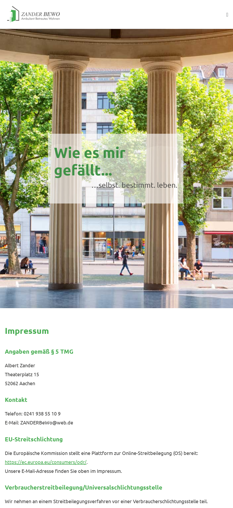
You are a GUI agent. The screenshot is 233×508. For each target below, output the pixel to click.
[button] (150, 14)
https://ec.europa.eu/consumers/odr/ (45, 462)
